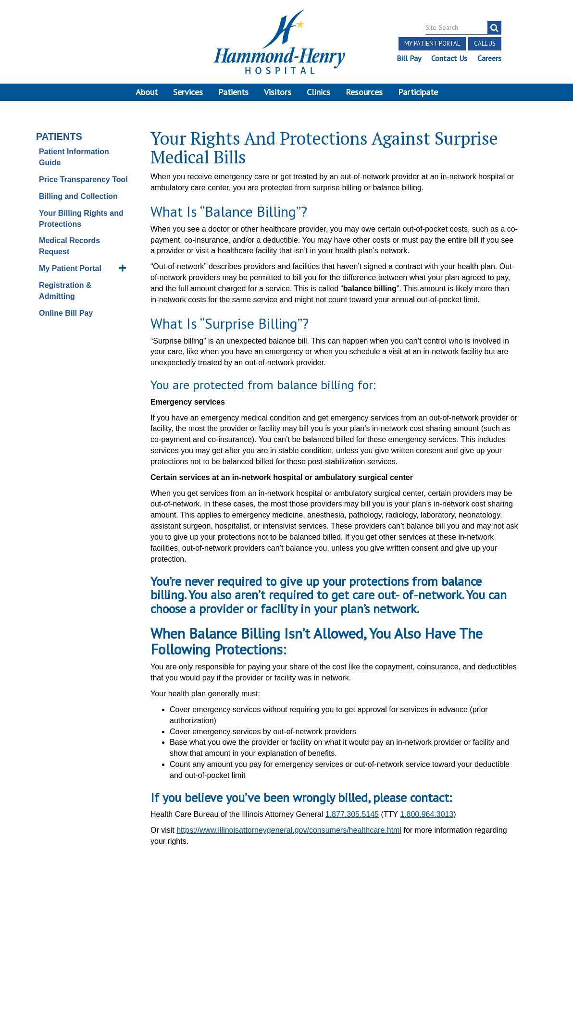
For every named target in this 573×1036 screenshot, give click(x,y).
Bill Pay (409, 58)
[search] (494, 28)
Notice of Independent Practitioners (99, 931)
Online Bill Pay (66, 313)
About (147, 92)
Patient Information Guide (74, 158)
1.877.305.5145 (352, 815)
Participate (418, 92)
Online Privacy (115, 953)
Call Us (485, 43)
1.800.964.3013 (426, 815)
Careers (489, 58)
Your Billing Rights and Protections (81, 219)
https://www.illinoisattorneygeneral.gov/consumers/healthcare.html (288, 830)
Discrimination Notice (105, 942)
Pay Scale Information (286, 1007)
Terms (21, 931)
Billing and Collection (78, 197)
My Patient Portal (70, 269)
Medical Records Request (69, 247)
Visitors (277, 92)
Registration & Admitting (65, 291)
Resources (364, 92)
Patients (233, 92)
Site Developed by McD (287, 960)
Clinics (318, 92)
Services (188, 92)
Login (156, 953)
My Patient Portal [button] (432, 43)
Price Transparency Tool (83, 180)
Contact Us (449, 58)
